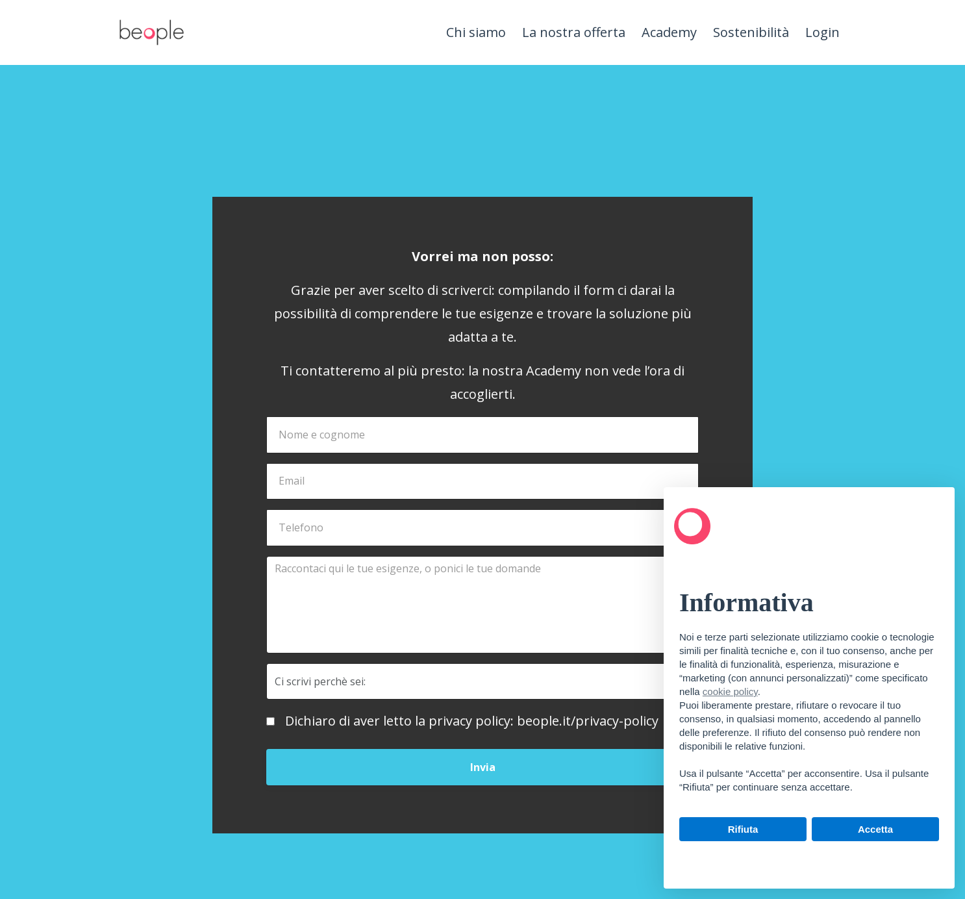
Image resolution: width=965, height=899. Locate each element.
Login (822, 32)
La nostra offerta (573, 32)
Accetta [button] (875, 829)
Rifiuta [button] (743, 829)
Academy (669, 32)
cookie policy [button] (730, 691)
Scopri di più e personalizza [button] (809, 858)
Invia (482, 767)
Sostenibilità (751, 32)
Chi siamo (476, 32)
